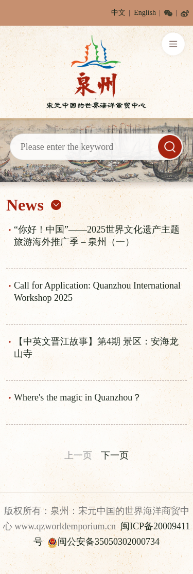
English (145, 12)
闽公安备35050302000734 (103, 542)
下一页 (115, 455)
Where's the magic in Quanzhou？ (78, 397)
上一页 (78, 455)
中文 (118, 12)
